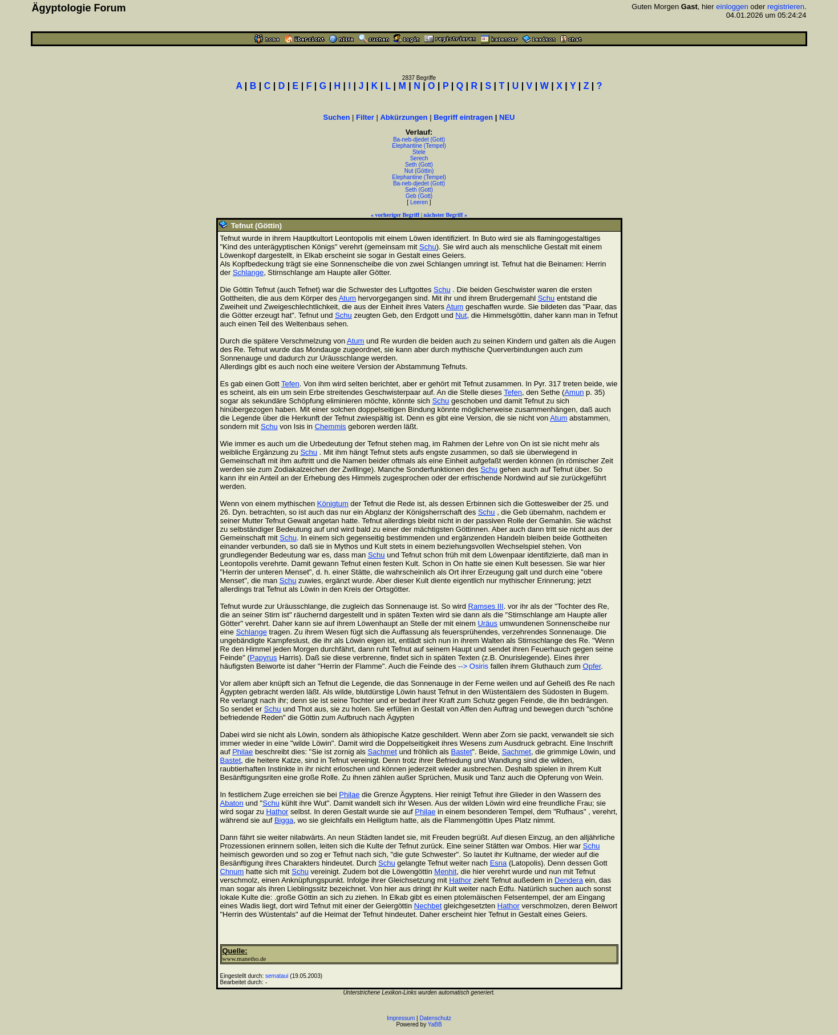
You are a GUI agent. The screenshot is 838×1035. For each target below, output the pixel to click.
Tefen (290, 383)
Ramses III (486, 606)
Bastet (461, 751)
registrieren (785, 6)
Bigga (283, 820)
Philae (242, 751)
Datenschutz (436, 1018)
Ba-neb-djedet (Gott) (419, 139)
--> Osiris (473, 666)
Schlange (248, 272)
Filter (365, 117)
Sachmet (381, 751)
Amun (574, 392)
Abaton (232, 803)
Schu (427, 246)
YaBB (435, 1024)
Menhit (445, 871)
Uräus (487, 623)
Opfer (592, 666)
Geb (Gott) (419, 196)
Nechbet (428, 905)
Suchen (336, 117)
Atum (347, 298)
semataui (277, 976)
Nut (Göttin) (419, 171)
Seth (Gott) (419, 164)
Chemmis (330, 426)
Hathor (277, 811)
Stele (419, 152)
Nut (461, 315)
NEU (507, 117)
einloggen (732, 6)
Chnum (232, 871)
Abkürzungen (403, 117)
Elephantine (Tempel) (419, 146)
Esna (498, 863)
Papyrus (263, 657)
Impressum (401, 1018)
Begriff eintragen (463, 117)
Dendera (568, 880)
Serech (419, 158)
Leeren (419, 202)
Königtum (333, 503)
